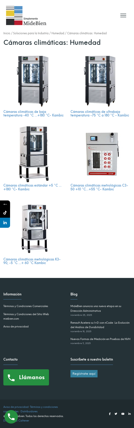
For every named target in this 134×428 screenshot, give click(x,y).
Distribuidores (29, 411)
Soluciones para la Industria (31, 33)
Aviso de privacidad (16, 326)
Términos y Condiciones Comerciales (25, 306)
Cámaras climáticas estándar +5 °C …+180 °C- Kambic (32, 187)
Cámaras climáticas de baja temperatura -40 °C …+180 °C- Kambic (33, 114)
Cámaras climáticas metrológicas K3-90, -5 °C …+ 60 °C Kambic (32, 261)
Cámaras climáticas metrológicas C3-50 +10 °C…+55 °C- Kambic (99, 187)
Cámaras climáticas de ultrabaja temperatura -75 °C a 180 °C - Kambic (99, 114)
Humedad (57, 33)
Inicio (6, 33)
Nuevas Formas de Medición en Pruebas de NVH (100, 339)
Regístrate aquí (84, 374)
